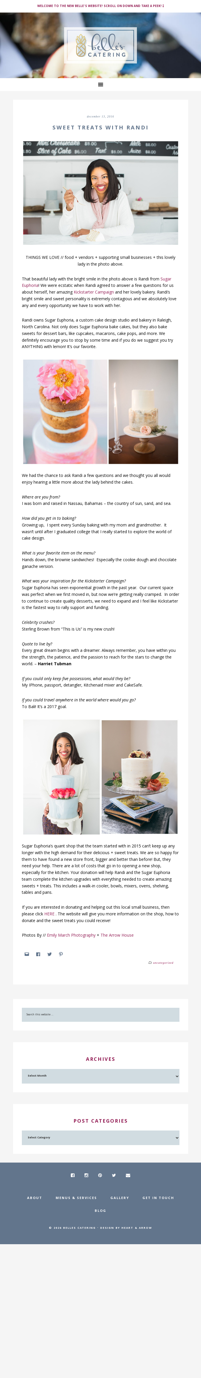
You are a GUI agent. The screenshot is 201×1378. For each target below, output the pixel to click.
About (34, 1198)
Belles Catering (79, 1228)
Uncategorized (163, 962)
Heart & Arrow (136, 1228)
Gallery (119, 1198)
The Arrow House (117, 935)
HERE (50, 914)
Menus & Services (76, 1198)
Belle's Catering (100, 45)
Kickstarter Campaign (94, 292)
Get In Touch (158, 1198)
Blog (100, 1211)
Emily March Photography (71, 935)
